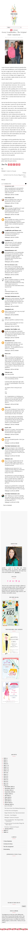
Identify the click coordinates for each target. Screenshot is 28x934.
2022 (5, 764)
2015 (5, 776)
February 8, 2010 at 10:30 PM (12, 338)
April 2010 (7, 801)
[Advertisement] (14, 526)
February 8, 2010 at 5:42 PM (11, 306)
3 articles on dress (7, 844)
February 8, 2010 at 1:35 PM (11, 237)
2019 (5, 769)
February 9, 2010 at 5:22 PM (11, 434)
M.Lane (7, 278)
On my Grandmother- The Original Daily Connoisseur (14, 820)
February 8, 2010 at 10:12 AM (12, 214)
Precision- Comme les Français (12, 827)
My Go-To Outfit (8, 806)
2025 (5, 758)
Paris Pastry (8, 198)
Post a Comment (7, 505)
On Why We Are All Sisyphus (11, 810)
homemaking (6, 849)
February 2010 (8, 804)
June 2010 (7, 797)
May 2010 (7, 799)
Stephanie (7, 240)
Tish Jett (7, 372)
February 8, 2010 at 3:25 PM (11, 275)
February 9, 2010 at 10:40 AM (12, 424)
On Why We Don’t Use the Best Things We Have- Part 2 (14, 824)
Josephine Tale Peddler (11, 329)
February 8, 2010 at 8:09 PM (11, 315)
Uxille (6, 318)
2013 (5, 780)
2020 (5, 767)
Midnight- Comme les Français (12, 817)
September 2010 (9, 792)
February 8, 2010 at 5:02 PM (11, 293)
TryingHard (8, 309)
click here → (18, 572)
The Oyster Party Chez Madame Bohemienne (15, 808)
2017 (5, 773)
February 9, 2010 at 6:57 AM (11, 404)
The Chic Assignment (8, 847)
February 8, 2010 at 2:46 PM (11, 262)
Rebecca (7, 206)
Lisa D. (6, 427)
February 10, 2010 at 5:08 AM (12, 443)
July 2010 (7, 795)
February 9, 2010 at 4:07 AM (11, 369)
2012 (5, 781)
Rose (6, 437)
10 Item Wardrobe (7, 841)
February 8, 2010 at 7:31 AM (11, 203)
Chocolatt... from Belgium (11, 815)
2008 (5, 832)
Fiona (6, 407)
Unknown (7, 459)
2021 (5, 765)
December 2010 (9, 787)
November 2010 (9, 788)
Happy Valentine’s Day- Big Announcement (15, 813)
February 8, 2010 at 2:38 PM (11, 247)
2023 (5, 762)
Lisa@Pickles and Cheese (11, 230)
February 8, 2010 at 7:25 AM (11, 195)
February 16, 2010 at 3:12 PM (12, 502)
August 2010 (8, 794)
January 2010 (8, 829)
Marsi (6, 217)
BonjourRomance (9, 250)
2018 (5, 771)
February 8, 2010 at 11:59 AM (12, 227)
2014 (5, 778)
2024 (5, 760)
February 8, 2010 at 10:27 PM (12, 326)
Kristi (6, 354)
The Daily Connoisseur (11, 296)
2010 (5, 785)
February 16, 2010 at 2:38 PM (12, 491)
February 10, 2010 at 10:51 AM (12, 456)
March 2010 (8, 803)
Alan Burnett (8, 341)
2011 (5, 783)
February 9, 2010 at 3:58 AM (11, 350)
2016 (5, 774)
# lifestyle (15, 30)
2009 (5, 830)
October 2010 (8, 790)
